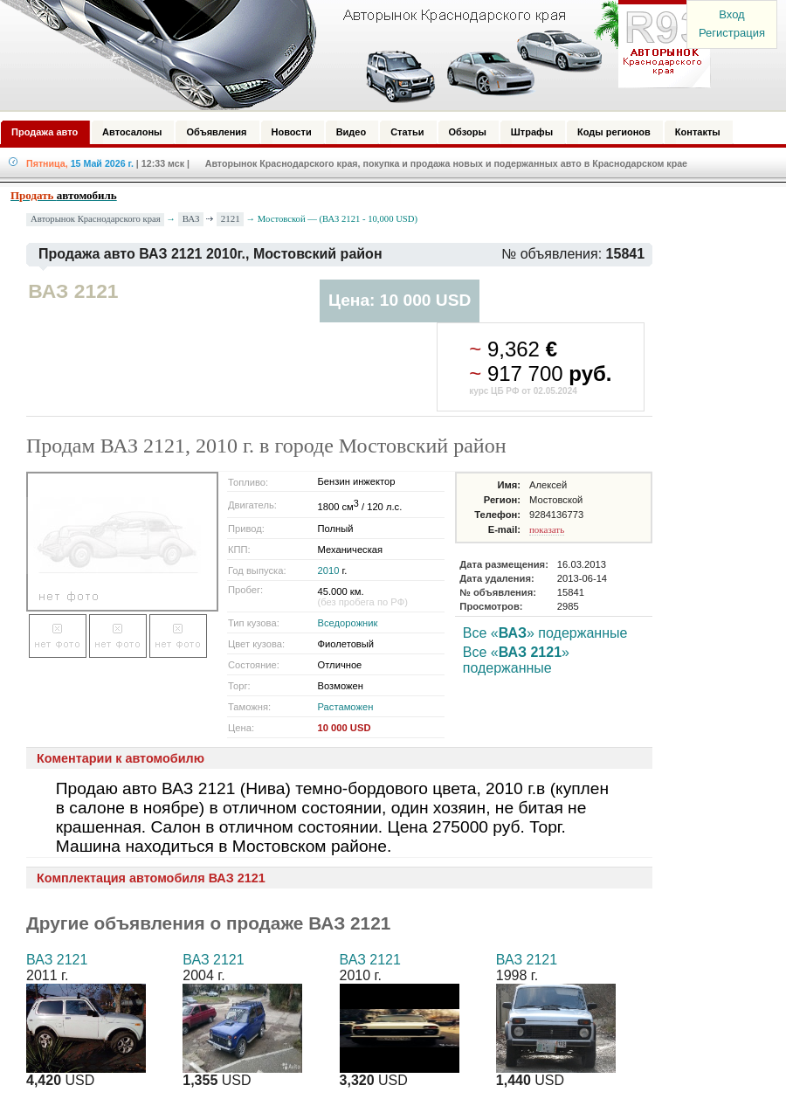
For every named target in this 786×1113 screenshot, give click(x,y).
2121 (230, 218)
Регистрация (732, 32)
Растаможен (346, 707)
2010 (329, 570)
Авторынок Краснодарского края (96, 219)
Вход (731, 14)
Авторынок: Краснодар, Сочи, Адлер (349, 55)
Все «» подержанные (545, 633)
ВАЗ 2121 (56, 959)
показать (546, 529)
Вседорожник (348, 623)
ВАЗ (191, 218)
